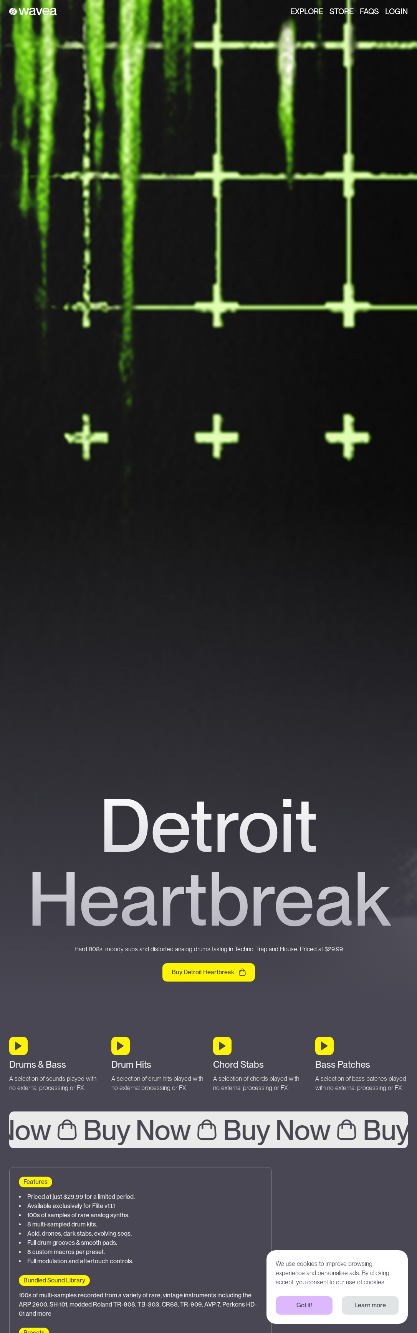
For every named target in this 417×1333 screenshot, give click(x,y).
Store (341, 11)
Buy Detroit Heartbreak (209, 972)
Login (396, 11)
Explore (306, 11)
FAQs (369, 11)
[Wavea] (33, 11)
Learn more (370, 1305)
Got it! (304, 1305)
